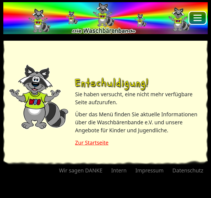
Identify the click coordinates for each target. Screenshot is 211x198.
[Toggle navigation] (197, 18)
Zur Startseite (92, 142)
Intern (119, 170)
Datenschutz (188, 170)
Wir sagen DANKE (80, 170)
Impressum (149, 170)
